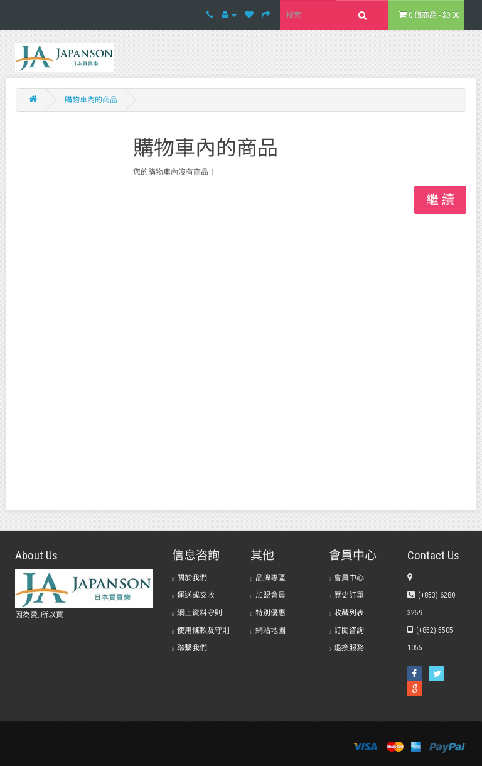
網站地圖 (268, 630)
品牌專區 (268, 577)
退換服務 (346, 648)
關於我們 (189, 577)
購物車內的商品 (91, 99)
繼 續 (440, 199)
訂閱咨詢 (346, 630)
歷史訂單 (346, 595)
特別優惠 (268, 612)
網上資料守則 (197, 612)
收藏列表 (346, 612)
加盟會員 (268, 595)
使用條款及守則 (201, 630)
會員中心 (346, 577)
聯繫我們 (189, 648)
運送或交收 (193, 595)
